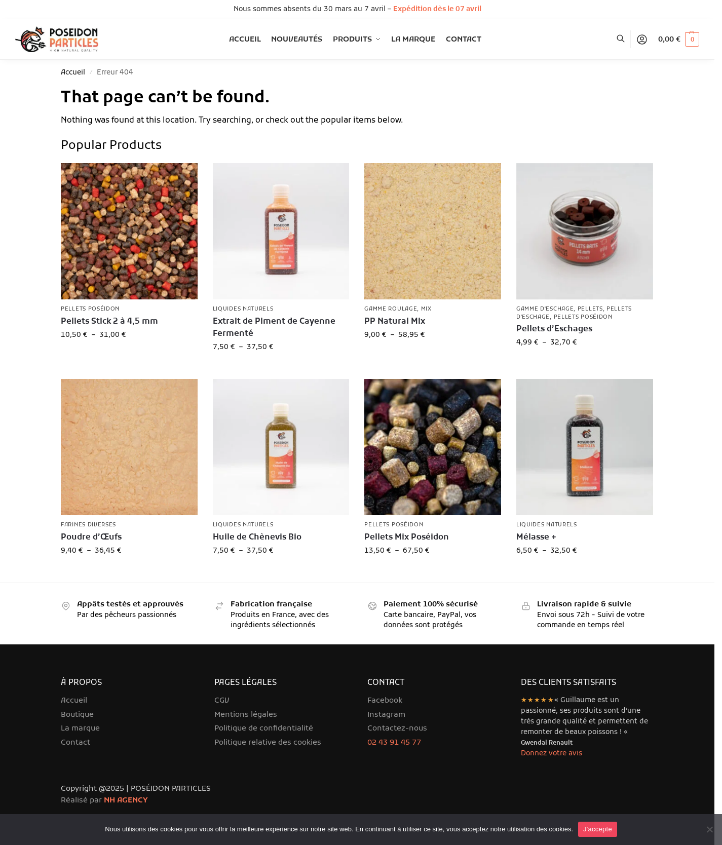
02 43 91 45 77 (394, 743)
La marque (80, 728)
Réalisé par (104, 800)
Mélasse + (536, 537)
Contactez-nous (397, 728)
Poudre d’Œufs (91, 537)
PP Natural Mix (394, 322)
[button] (678, 39)
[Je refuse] (709, 829)
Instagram (386, 715)
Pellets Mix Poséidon (406, 537)
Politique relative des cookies (267, 743)
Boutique (77, 715)
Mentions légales (245, 715)
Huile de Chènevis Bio (257, 537)
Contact (75, 743)
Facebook (384, 701)
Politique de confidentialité (263, 728)
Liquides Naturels (243, 309)
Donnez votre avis (551, 753)
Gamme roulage (390, 309)
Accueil (73, 72)
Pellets (590, 309)
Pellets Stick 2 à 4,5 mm (109, 322)
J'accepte (597, 829)
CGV (222, 701)
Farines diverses (88, 524)
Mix (426, 309)
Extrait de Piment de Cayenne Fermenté (274, 328)
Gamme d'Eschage (545, 309)
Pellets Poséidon (90, 309)
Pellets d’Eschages (554, 329)
